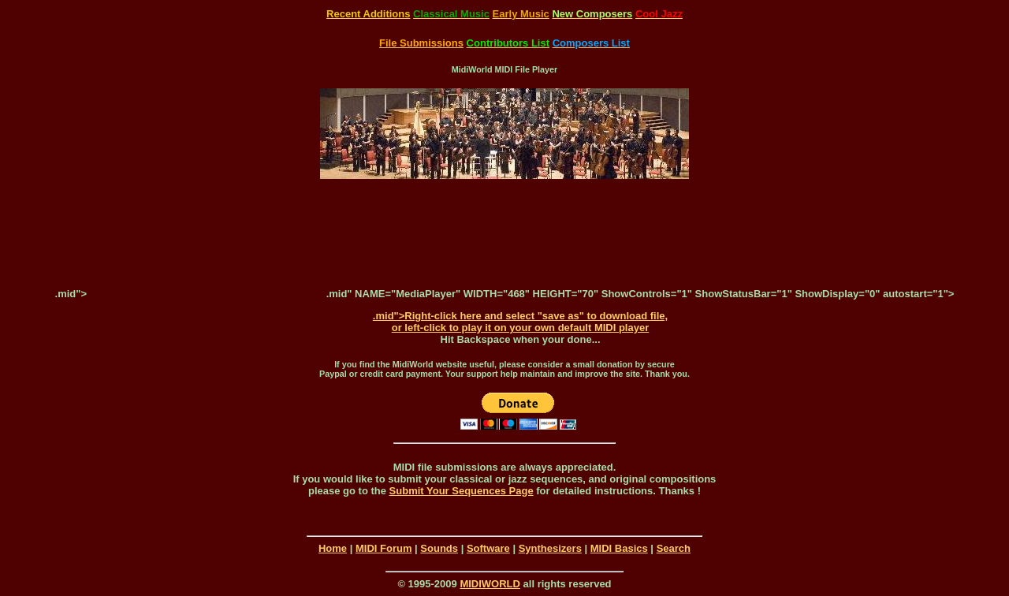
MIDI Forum (384, 548)
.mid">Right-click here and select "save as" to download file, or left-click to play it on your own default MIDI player (520, 321)
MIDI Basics (619, 548)
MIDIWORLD (490, 584)
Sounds (439, 548)
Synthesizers (550, 548)
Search (674, 548)
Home (332, 548)
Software (488, 548)
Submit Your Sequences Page (461, 491)
